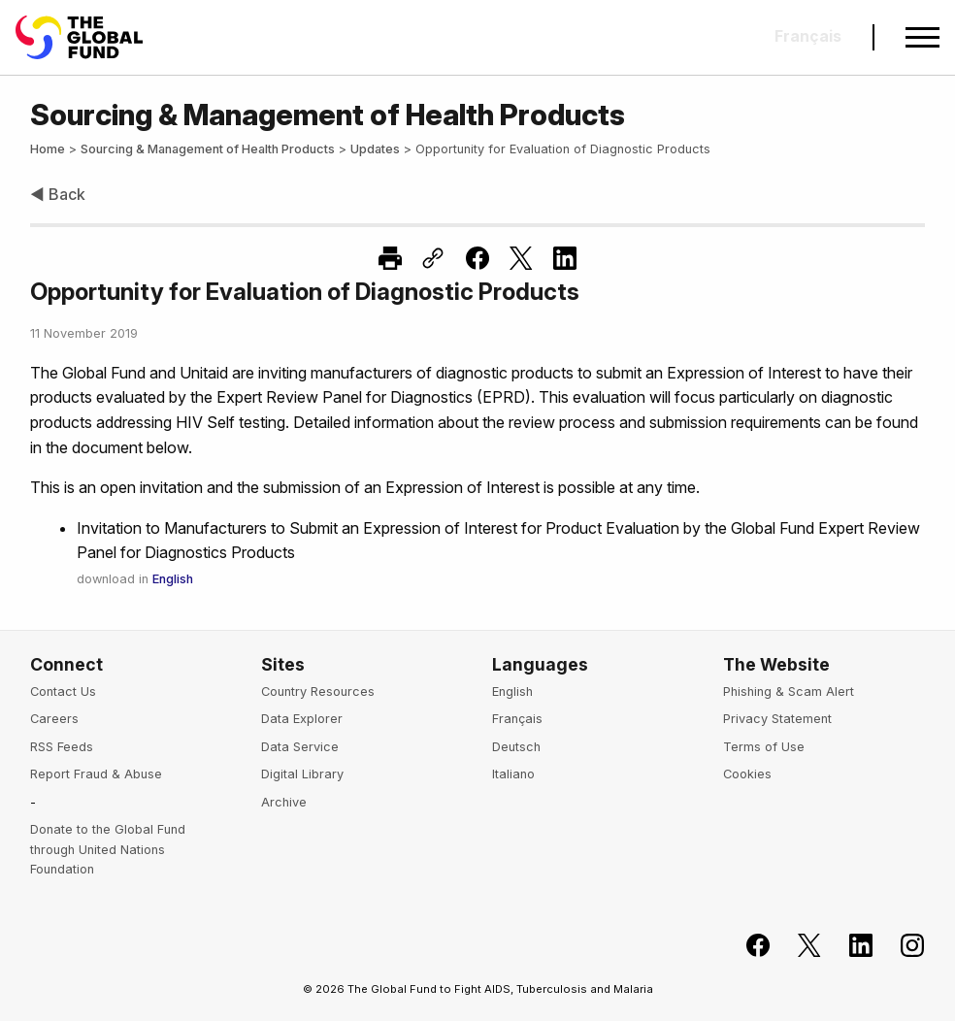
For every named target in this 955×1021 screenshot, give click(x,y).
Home (47, 149)
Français (517, 718)
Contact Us (63, 691)
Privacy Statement (777, 718)
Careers (54, 718)
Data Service (300, 747)
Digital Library (302, 774)
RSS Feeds (61, 747)
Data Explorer (302, 718)
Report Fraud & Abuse (96, 774)
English (172, 579)
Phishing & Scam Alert (788, 691)
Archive (284, 802)
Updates (375, 149)
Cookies (747, 774)
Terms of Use (764, 747)
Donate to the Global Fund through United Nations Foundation (107, 849)
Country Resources (318, 691)
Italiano (513, 774)
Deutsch (516, 747)
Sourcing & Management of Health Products (208, 149)
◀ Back (57, 194)
